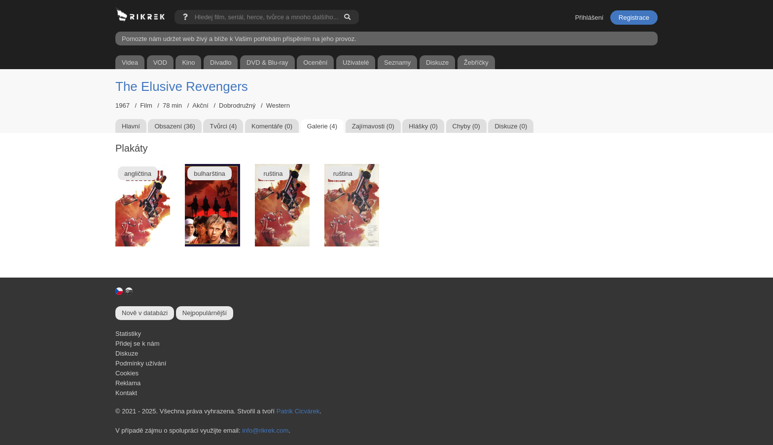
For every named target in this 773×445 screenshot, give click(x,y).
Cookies (127, 373)
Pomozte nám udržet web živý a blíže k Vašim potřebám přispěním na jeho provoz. (239, 38)
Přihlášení (589, 17)
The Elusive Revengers (181, 86)
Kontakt (126, 393)
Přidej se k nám (137, 343)
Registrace (634, 17)
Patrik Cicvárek (298, 411)
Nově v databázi (145, 313)
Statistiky (128, 333)
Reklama (128, 383)
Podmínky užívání (140, 363)
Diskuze (126, 353)
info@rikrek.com (265, 430)
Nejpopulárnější (204, 313)
